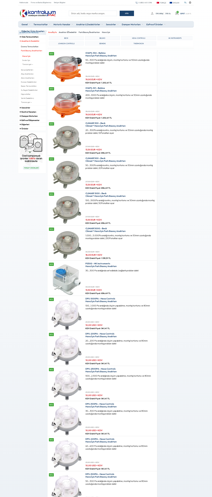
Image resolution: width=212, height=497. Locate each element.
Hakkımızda (23, 2)
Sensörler (111, 23)
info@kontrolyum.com (34, 455)
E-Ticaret (98, 494)
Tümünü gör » (27, 63)
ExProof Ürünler (154, 23)
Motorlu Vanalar (62, 23)
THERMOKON (139, 41)
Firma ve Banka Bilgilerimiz (41, 2)
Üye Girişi (159, 14)
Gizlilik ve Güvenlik (71, 457)
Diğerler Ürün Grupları (32, 30)
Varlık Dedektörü (27, 97)
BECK (66, 36)
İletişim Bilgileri (59, 2)
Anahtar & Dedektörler (88, 23)
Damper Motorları (131, 23)
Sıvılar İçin (26, 59)
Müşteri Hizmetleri (100, 448)
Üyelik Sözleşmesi (70, 443)
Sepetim (96, 452)
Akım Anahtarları (27, 77)
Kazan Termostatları (29, 85)
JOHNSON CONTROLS (66, 41)
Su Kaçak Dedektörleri (29, 89)
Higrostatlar (26, 93)
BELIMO (102, 36)
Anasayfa (97, 439)
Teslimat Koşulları (70, 439)
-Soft (92, 494)
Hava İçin (26, 55)
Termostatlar (41, 23)
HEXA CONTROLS (138, 36)
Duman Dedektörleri (29, 81)
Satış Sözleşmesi (70, 448)
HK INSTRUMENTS (174, 36)
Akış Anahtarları (27, 73)
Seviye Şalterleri (27, 69)
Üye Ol (168, 14)
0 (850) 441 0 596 (145, 3)
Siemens (102, 41)
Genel (24, 23)
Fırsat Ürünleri (98, 443)
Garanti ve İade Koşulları (73, 452)
